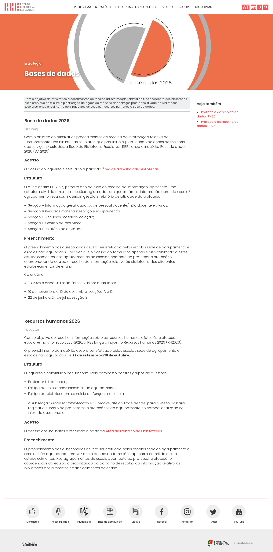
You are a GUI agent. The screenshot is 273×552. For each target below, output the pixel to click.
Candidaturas (146, 7)
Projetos (169, 7)
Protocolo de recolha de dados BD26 (217, 124)
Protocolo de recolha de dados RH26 (217, 114)
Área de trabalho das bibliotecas (130, 169)
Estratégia (33, 63)
